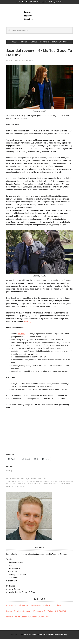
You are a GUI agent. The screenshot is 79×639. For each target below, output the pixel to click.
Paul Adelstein (59, 484)
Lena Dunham (46, 484)
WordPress (59, 634)
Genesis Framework (46, 634)
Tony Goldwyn (18, 486)
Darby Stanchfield (44, 481)
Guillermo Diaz (59, 481)
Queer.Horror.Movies (39, 16)
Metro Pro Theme (30, 634)
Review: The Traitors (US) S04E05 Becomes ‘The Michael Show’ (33, 605)
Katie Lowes (18, 484)
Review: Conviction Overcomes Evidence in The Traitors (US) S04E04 (36, 611)
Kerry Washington (32, 484)
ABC (19, 481)
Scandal (21, 479)
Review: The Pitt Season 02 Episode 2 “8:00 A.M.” (27, 617)
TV (26, 479)
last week (21, 334)
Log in (66, 634)
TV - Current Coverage (38, 479)
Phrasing (27, 321)
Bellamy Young (28, 481)
